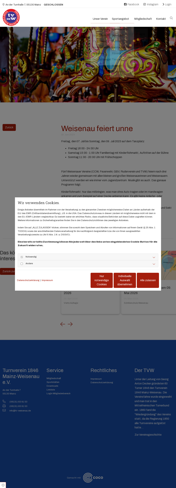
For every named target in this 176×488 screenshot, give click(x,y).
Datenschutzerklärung (28, 280)
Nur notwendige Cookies (77, 280)
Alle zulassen (143, 280)
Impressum (47, 280)
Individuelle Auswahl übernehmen (110, 280)
